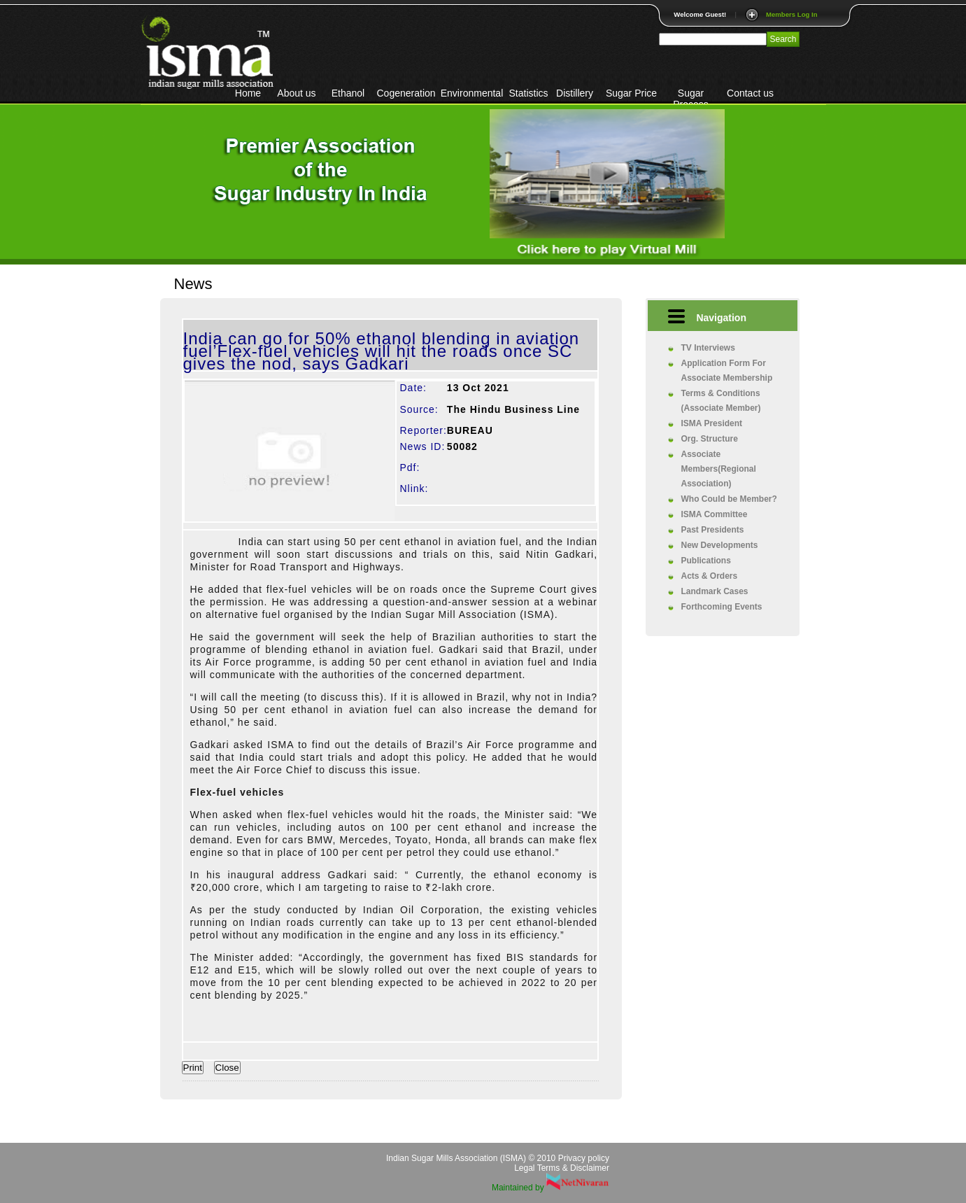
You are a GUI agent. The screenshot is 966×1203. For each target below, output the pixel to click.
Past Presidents (712, 530)
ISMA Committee (714, 514)
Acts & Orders (709, 576)
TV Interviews (708, 348)
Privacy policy (583, 1158)
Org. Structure (709, 439)
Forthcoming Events (721, 607)
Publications (706, 560)
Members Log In (792, 14)
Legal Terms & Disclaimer (561, 1168)
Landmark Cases (714, 591)
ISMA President (712, 423)
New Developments (719, 545)
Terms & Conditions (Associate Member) (721, 400)
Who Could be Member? (729, 499)
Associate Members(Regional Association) (718, 468)
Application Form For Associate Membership (727, 370)
